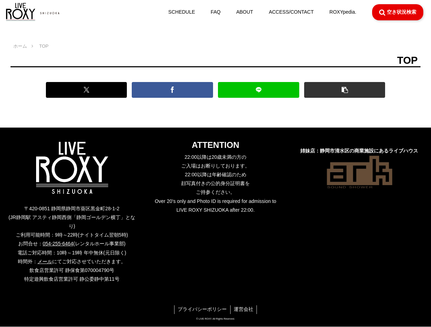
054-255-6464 (58, 243)
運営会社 (244, 309)
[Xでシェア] (91, 90)
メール (44, 261)
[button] (340, 90)
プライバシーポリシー (202, 309)
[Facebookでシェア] (174, 90)
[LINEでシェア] (257, 90)
